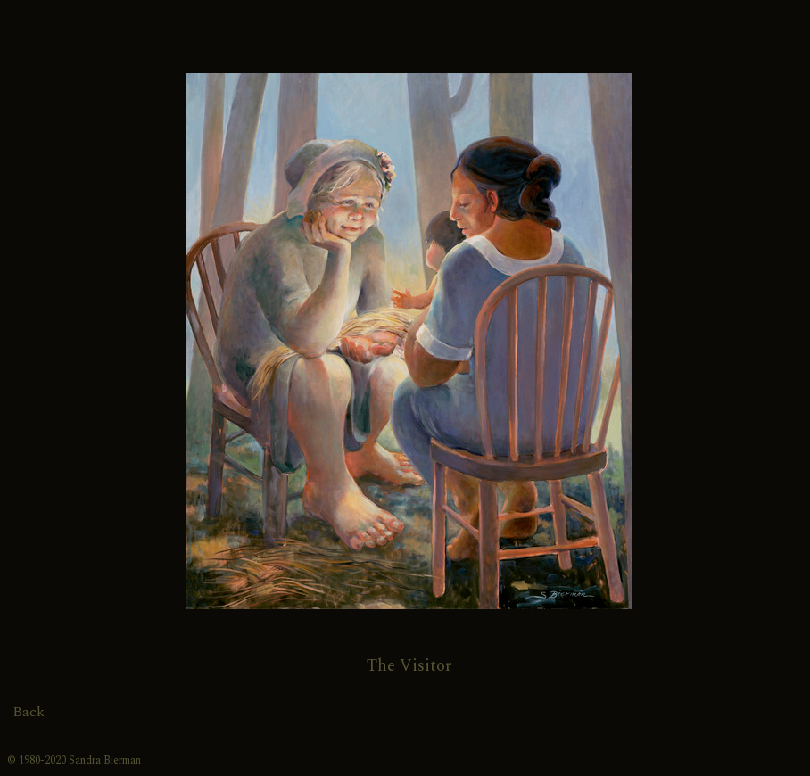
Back (28, 711)
